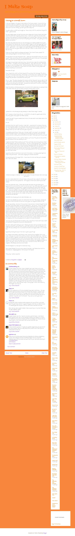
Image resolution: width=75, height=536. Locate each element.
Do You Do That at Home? (54, 410)
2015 (54, 118)
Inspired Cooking (58, 134)
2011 (54, 178)
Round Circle (55, 405)
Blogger (45, 533)
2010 (54, 180)
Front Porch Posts (54, 421)
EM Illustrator (54, 343)
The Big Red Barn (55, 456)
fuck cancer (54, 501)
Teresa (10, 301)
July (56, 132)
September (57, 128)
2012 (54, 176)
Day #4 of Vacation (58, 154)
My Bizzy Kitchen (54, 204)
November (57, 124)
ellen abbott (11, 314)
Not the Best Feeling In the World (59, 148)
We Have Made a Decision (60, 159)
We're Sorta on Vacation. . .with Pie (60, 157)
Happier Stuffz (57, 144)
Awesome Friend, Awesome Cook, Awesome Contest (58, 137)
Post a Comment (11, 346)
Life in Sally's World (55, 313)
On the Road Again (55, 231)
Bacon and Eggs (54, 394)
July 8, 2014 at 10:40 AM (14, 322)
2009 (54, 183)
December (57, 122)
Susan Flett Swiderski (14, 325)
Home (26, 353)
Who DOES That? (58, 140)
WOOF (53, 498)
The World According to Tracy (55, 380)
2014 (54, 120)
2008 (54, 185)
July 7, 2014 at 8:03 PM (14, 311)
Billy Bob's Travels (54, 273)
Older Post (44, 353)
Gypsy (10, 288)
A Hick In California (54, 374)
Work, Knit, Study (54, 369)
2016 (54, 116)
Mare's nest (54, 460)
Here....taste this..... (54, 494)
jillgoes (53, 298)
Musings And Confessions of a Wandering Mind (55, 280)
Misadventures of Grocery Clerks (55, 505)
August (56, 130)
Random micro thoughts (54, 225)
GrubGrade (54, 235)
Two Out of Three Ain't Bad (59, 152)
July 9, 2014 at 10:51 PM (14, 331)
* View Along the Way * (54, 319)
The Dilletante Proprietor (54, 489)
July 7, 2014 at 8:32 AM (14, 285)
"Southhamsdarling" (55, 214)
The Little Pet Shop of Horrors (54, 427)
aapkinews (11, 334)
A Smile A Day (54, 325)
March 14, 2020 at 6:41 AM (14, 344)
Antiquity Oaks (54, 353)
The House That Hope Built (54, 475)
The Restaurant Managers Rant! (54, 449)
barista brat (54, 464)
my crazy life (54, 294)
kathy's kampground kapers (55, 241)
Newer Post (9, 353)
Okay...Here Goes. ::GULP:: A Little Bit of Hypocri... (60, 171)
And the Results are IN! (59, 142)
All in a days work (55, 358)
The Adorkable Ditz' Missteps (54, 481)
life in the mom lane (54, 443)
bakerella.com (54, 219)
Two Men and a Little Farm (54, 198)
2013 (54, 174)
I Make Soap (19, 7)
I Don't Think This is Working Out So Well (59, 162)
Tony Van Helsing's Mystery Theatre (54, 331)
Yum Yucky (54, 303)
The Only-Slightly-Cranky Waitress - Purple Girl (54, 387)
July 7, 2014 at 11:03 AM (14, 298)
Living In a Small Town (59, 166)
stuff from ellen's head (54, 209)
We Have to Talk (58, 164)
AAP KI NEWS (12, 342)
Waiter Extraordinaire (55, 308)
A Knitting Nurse (54, 438)
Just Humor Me (55, 246)
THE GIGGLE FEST (55, 338)
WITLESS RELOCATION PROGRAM (55, 288)
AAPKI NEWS (14, 340)
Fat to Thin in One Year (54, 348)
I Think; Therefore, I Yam (54, 252)
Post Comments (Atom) (29, 357)
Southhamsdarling (13, 266)
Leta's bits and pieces (54, 416)
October (56, 126)
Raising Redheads (54, 469)
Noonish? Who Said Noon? (60, 168)
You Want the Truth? (59, 146)
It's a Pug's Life (54, 433)
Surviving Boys (54, 364)
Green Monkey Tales (54, 267)
